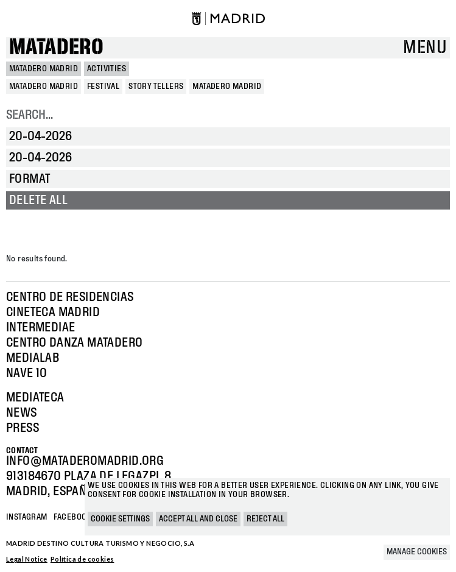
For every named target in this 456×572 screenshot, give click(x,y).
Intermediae (40, 328)
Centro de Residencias (69, 297)
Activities (106, 69)
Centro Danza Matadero (74, 343)
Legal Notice (26, 559)
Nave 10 (26, 373)
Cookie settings (120, 519)
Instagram (26, 517)
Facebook (72, 517)
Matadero (56, 47)
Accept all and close (198, 519)
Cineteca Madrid (53, 312)
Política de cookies (82, 559)
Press (22, 428)
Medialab (32, 358)
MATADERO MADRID (43, 69)
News (21, 413)
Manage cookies (417, 552)
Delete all (38, 200)
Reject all (265, 519)
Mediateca (35, 398)
